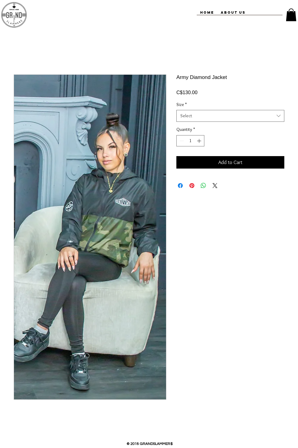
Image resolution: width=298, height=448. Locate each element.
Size (181, 104)
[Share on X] (215, 185)
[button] (291, 15)
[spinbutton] (190, 140)
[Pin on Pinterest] (192, 185)
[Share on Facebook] (180, 185)
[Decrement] (181, 140)
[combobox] (230, 116)
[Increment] (199, 140)
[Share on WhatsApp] (203, 185)
